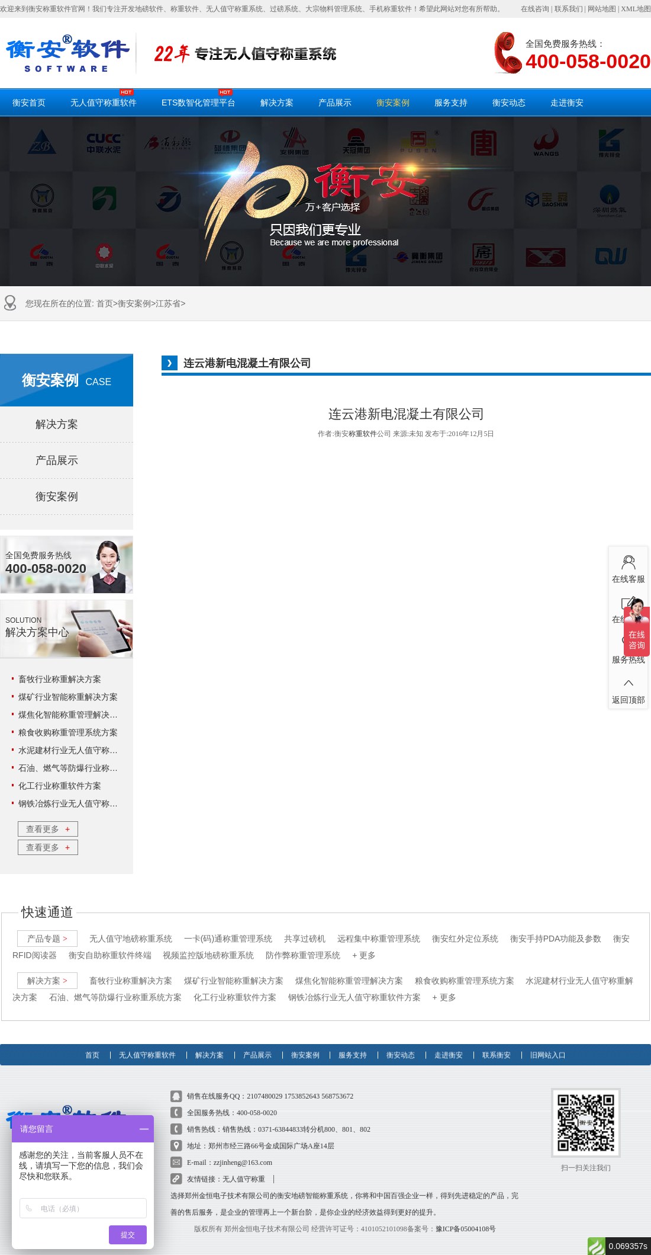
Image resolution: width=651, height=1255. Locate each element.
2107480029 (264, 1086)
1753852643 (302, 1086)
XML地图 (636, 9)
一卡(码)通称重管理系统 (228, 928)
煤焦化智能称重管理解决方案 (72, 714)
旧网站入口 (548, 1039)
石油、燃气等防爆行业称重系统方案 (84, 768)
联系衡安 (496, 1039)
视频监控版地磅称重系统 (208, 945)
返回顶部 (628, 688)
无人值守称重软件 (103, 97)
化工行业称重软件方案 (59, 785)
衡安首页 (29, 102)
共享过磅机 (305, 928)
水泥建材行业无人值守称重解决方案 (84, 750)
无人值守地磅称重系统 (130, 928)
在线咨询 (535, 9)
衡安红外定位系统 (465, 928)
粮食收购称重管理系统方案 (68, 732)
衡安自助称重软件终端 (110, 945)
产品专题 (47, 928)
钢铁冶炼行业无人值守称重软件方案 (84, 803)
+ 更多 (364, 945)
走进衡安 (567, 102)
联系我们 (569, 9)
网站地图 (602, 9)
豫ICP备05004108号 (466, 1219)
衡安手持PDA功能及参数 (556, 928)
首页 (104, 303)
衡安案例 (393, 102)
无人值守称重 (244, 1169)
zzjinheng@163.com (243, 1152)
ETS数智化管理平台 (199, 97)
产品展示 (335, 102)
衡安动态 (509, 102)
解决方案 (277, 102)
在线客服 (628, 567)
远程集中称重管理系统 (378, 928)
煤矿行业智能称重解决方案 (68, 697)
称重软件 (363, 434)
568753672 (337, 1086)
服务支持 (451, 102)
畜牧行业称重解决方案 (59, 679)
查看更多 (48, 829)
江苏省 (168, 303)
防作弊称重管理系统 (303, 945)
